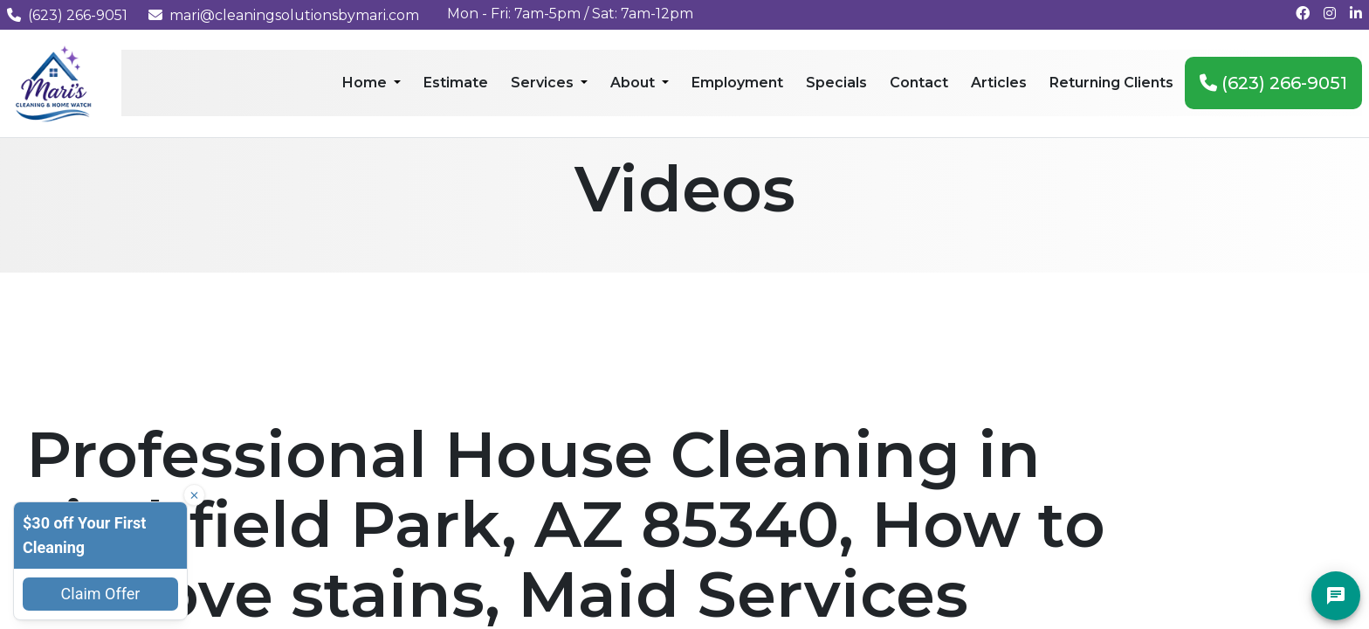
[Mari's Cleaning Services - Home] (53, 82)
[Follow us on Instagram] (1330, 13)
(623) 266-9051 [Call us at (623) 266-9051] (67, 15)
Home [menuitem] (366, 82)
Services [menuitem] (544, 82)
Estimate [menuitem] (455, 82)
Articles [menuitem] (999, 82)
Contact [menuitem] (919, 82)
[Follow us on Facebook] (1303, 13)
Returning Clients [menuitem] (1111, 82)
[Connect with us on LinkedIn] (1356, 13)
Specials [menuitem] (836, 82)
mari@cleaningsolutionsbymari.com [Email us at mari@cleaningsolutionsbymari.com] (283, 15)
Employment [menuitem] (737, 82)
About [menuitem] (634, 82)
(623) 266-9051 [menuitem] (1273, 83)
